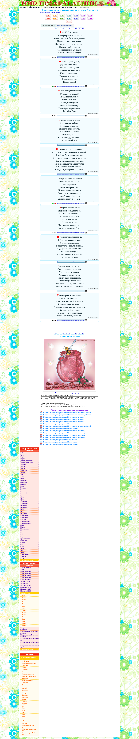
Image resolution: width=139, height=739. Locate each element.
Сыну (22, 548)
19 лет (55, 18)
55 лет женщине (25, 579)
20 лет (48, 15)
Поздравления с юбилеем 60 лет (29, 648)
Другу (22, 476)
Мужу (22, 513)
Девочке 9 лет (24, 585)
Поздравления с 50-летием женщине (29, 633)
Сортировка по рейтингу (65, 25)
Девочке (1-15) (25, 583)
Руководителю (25, 540)
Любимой (23, 503)
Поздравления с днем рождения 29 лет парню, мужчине (63, 418)
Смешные (25, 673)
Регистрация (67, 7)
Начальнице (24, 519)
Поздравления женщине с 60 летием (28, 630)
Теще (22, 554)
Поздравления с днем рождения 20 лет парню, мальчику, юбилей (67, 414)
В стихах (24, 669)
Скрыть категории (29, 562)
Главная (23, 7)
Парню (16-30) (55, 12)
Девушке (23, 468)
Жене (22, 480)
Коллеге (23, 489)
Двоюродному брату (26, 464)
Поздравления (45, 12)
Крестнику (23, 491)
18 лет (76, 18)
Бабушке (23, 454)
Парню (22, 528)
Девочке (23, 466)
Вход (75, 7)
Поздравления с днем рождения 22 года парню (60, 443)
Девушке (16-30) (25, 587)
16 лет (62, 18)
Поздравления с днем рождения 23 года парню (60, 430)
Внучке (22, 460)
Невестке (23, 521)
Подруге (23, 534)
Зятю (22, 487)
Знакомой (23, 483)
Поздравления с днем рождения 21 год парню (60, 441)
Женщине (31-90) (25, 588)
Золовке (23, 485)
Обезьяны (25, 680)
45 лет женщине (25, 573)
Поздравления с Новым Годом (28, 659)
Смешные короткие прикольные (28, 727)
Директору (23, 472)
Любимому (24, 505)
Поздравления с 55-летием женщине (29, 637)
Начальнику (24, 517)
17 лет (69, 18)
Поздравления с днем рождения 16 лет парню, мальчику (70, 57)
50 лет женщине (25, 575)
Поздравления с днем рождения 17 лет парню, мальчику (64, 437)
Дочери (22, 474)
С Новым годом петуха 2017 (29, 731)
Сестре (22, 544)
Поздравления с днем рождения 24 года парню (60, 446)
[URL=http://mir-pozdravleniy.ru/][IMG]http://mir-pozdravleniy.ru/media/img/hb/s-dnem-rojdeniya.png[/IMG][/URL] (69, 407)
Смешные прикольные (29, 665)
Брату (22, 456)
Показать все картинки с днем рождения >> (69, 393)
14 (79, 28)
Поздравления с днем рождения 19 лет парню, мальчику (64, 432)
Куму (22, 501)
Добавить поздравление (51, 7)
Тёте (21, 552)
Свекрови (23, 542)
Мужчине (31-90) (25, 592)
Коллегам (25, 684)
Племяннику (24, 530)
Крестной (23, 495)
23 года (48, 18)
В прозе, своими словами (27, 689)
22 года (90, 18)
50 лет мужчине (25, 577)
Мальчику (23, 507)
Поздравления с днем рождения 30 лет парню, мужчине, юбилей (67, 416)
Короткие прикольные (29, 678)
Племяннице (24, 532)
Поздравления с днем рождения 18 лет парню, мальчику (70, 203)
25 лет (90, 15)
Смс (21, 546)
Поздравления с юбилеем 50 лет (29, 641)
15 (83, 28)
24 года (69, 21)
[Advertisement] (69, 327)
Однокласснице (25, 524)
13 (76, 28)
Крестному (24, 497)
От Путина (25, 662)
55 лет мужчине (25, 581)
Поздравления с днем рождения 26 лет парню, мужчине (63, 425)
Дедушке (23, 470)
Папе (22, 526)
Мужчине (23, 515)
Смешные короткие (28, 675)
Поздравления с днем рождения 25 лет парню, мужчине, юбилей (67, 428)
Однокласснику (25, 523)
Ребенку (23, 536)
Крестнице (23, 493)
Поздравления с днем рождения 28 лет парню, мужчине (63, 421)
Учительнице (24, 556)
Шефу (22, 560)
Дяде (22, 478)
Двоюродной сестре (26, 462)
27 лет (76, 15)
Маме (22, 511)
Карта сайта (84, 7)
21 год (83, 18)
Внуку (22, 458)
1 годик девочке (25, 569)
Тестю (22, 550)
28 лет (69, 15)
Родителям (23, 538)
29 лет (62, 15)
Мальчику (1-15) (25, 590)
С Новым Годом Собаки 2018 (29, 735)
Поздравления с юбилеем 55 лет (29, 644)
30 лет (55, 15)
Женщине (23, 482)
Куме (22, 499)
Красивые (25, 671)
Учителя (23, 558)
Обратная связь (34, 7)
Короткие (25, 667)
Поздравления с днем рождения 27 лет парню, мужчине (63, 423)
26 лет (83, 15)
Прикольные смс (27, 682)
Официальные (26, 686)
